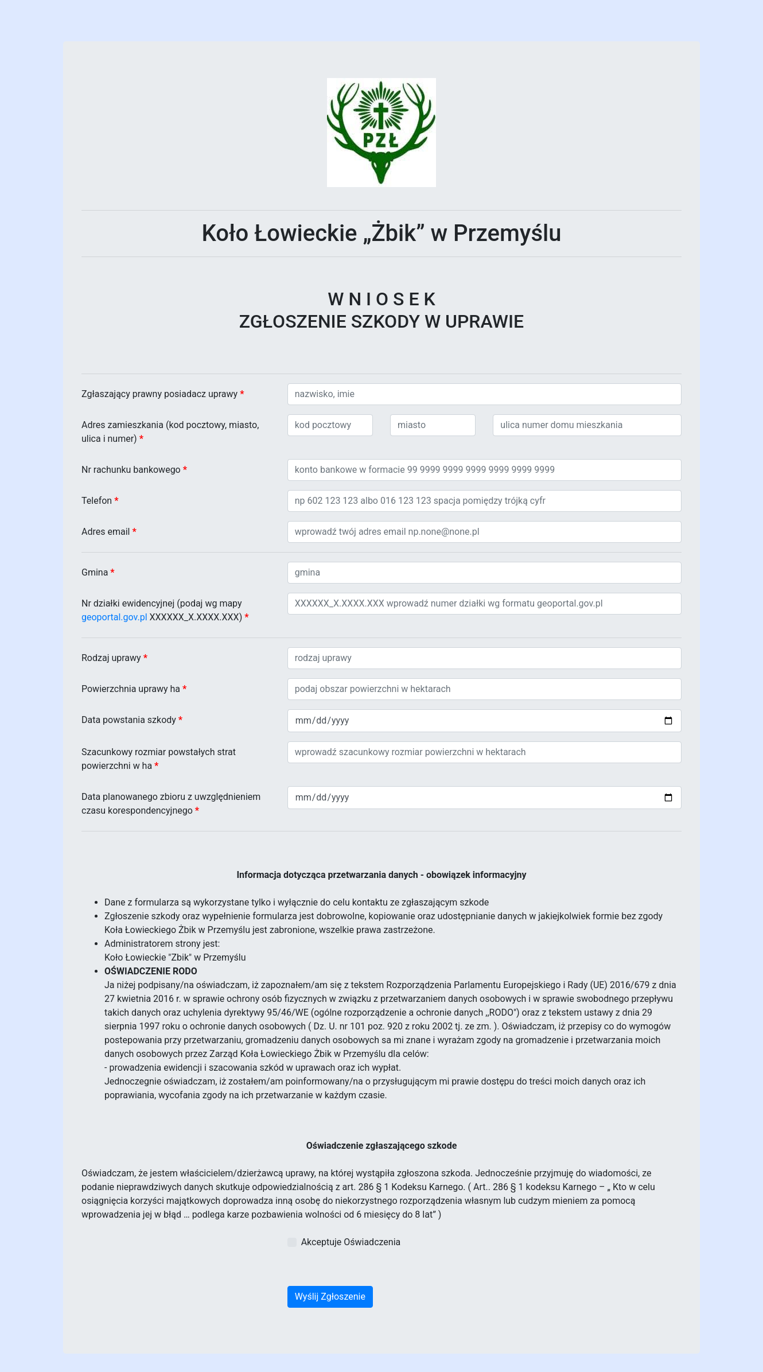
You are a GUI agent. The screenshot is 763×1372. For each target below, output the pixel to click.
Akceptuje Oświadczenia (351, 1242)
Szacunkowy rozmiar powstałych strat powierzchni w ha (158, 759)
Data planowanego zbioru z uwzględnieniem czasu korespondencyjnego (170, 803)
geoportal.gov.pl (114, 617)
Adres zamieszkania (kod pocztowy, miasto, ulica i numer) (170, 431)
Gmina (98, 572)
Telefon (99, 500)
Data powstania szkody (131, 719)
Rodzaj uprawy (114, 657)
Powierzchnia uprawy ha (133, 688)
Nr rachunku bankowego (134, 469)
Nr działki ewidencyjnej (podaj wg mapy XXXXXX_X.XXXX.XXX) (164, 610)
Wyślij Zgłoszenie (330, 1296)
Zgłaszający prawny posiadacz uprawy (162, 393)
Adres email (109, 531)
